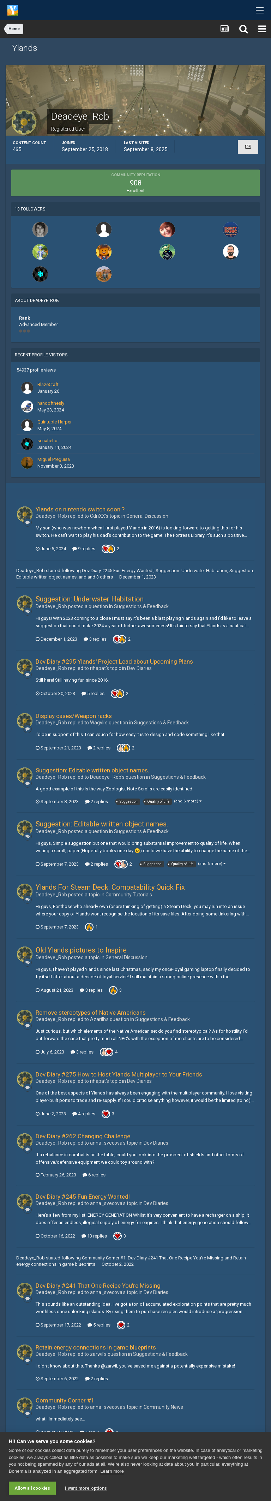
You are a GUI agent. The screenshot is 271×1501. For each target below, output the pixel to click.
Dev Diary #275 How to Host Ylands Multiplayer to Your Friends (119, 1074)
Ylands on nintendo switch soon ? (80, 509)
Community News (163, 1407)
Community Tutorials (129, 894)
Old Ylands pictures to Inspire (81, 950)
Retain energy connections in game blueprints (96, 1347)
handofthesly (50, 403)
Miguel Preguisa (53, 459)
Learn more (112, 1471)
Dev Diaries (139, 668)
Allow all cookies (32, 1488)
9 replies (83, 548)
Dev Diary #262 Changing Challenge (83, 1136)
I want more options (86, 1488)
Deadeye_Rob (30, 570)
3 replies (95, 639)
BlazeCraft (48, 384)
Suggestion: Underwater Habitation (191, 570)
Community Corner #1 (104, 1257)
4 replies (83, 1113)
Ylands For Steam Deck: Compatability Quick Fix (110, 887)
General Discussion (147, 516)
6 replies (94, 1174)
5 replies (93, 693)
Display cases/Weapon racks (74, 715)
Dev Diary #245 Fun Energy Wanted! (117, 570)
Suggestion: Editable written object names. (92, 770)
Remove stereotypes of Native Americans (91, 1012)
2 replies (99, 747)
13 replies (94, 1236)
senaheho (47, 440)
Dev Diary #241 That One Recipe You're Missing (175, 1257)
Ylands (24, 48)
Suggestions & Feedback (141, 606)
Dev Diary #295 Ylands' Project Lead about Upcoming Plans (114, 661)
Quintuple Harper (54, 422)
